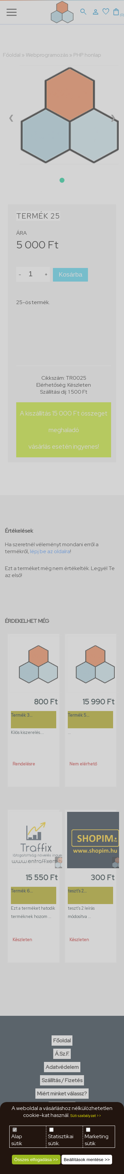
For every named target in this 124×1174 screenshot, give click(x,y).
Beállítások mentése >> (87, 1159)
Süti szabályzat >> (85, 1115)
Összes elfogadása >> (36, 1159)
